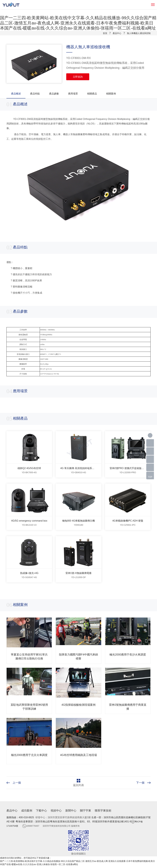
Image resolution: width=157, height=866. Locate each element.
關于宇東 (85, 810)
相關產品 (92, 93)
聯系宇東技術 (103, 810)
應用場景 (73, 93)
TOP (150, 477)
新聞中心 (70, 810)
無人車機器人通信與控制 (139, 33)
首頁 (105, 33)
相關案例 (111, 93)
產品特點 (35, 93)
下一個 (140, 782)
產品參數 (54, 93)
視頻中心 (56, 810)
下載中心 (41, 810)
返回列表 (78, 785)
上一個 (17, 782)
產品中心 (117, 33)
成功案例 (26, 810)
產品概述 (16, 93)
